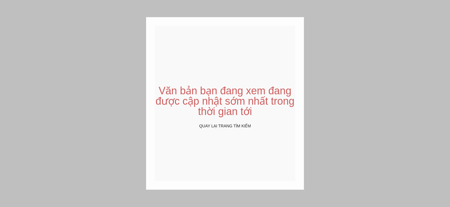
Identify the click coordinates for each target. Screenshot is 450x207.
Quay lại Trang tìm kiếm (225, 126)
